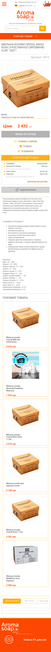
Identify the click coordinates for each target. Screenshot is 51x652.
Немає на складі (25, 134)
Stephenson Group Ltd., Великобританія (17, 117)
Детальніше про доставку (37, 181)
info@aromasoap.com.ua (27, 2)
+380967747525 (25, 6)
